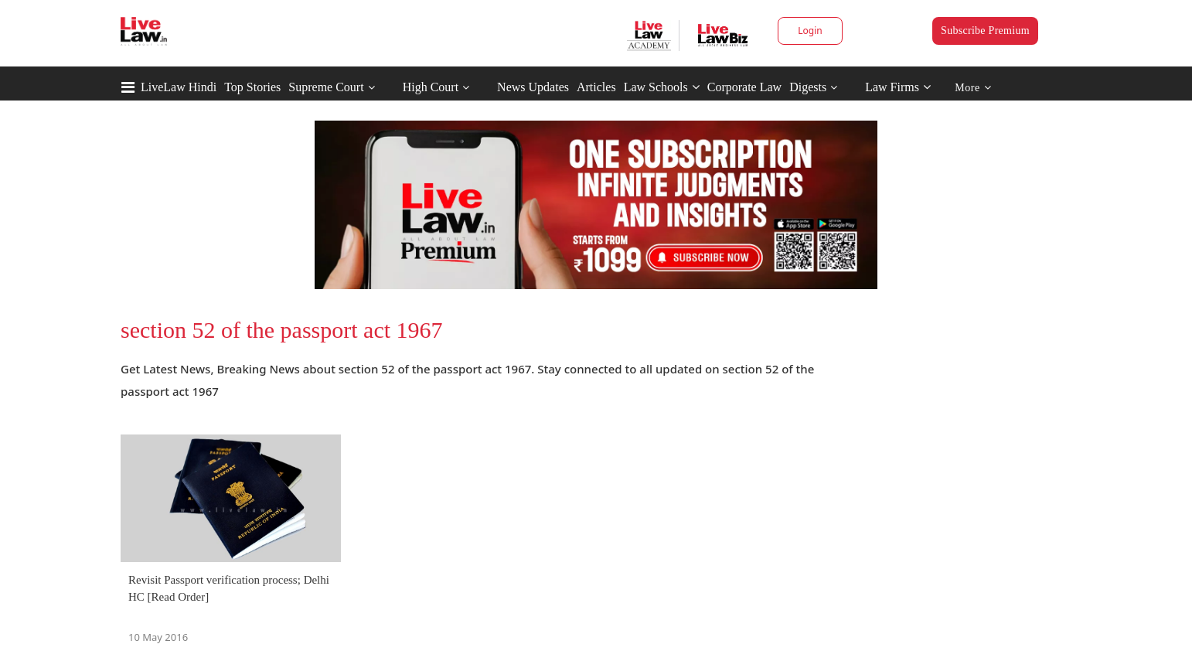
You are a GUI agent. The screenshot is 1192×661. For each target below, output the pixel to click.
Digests (807, 87)
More (973, 88)
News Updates (533, 87)
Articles (596, 87)
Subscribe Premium (985, 30)
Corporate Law (744, 87)
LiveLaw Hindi (178, 87)
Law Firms (898, 87)
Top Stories (252, 87)
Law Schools (662, 87)
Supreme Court (325, 87)
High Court (430, 87)
